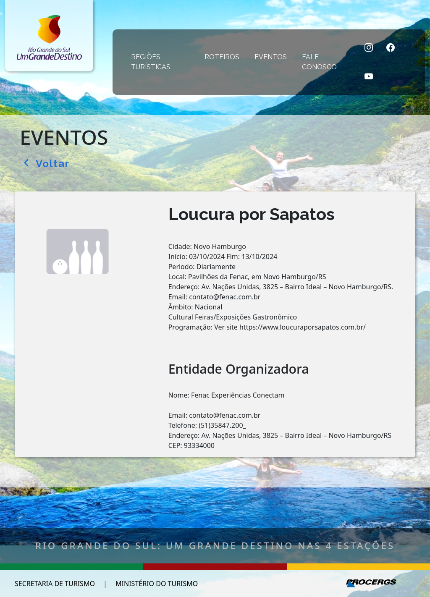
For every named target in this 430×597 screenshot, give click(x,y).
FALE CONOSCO (325, 62)
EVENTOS (272, 56)
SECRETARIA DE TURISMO (55, 583)
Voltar (47, 163)
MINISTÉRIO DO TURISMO (156, 583)
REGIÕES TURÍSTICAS (162, 62)
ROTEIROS (224, 56)
